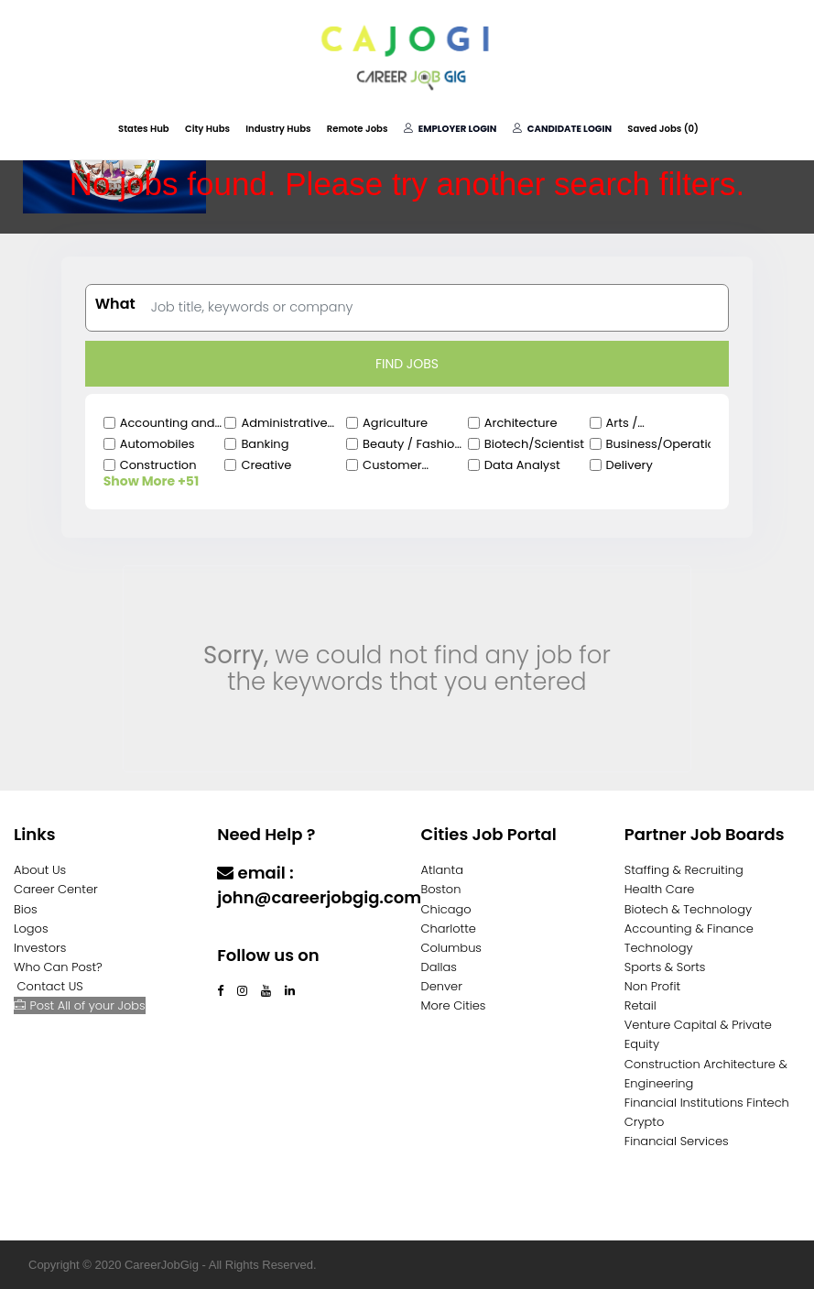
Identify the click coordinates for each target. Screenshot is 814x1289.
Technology (658, 947)
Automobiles (157, 444)
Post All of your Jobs (80, 1005)
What (115, 304)
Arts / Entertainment (648, 423)
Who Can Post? (58, 967)
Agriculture (395, 422)
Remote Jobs (357, 129)
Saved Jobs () (660, 129)
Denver (441, 986)
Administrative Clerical (284, 423)
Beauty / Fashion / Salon (412, 444)
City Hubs (209, 129)
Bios (26, 909)
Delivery (629, 465)
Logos (31, 928)
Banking (264, 444)
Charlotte (448, 928)
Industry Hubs (279, 129)
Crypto (644, 1122)
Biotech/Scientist (534, 444)
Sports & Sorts (665, 967)
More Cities (453, 1005)
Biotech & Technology (688, 909)
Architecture (521, 422)
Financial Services (676, 1141)
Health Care (659, 889)
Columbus (452, 947)
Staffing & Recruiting (683, 870)
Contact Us (265, 933)
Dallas (439, 967)
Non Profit (652, 986)
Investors (40, 947)
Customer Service (392, 465)
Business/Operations (658, 444)
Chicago (446, 909)
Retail (640, 1005)
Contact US (50, 986)
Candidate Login (561, 129)
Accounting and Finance (167, 423)
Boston (441, 889)
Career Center (56, 889)
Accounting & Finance (689, 928)
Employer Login (449, 129)
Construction (158, 465)
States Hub (146, 129)
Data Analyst (522, 465)
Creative (266, 465)
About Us (40, 870)
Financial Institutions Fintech (706, 1102)
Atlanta (442, 870)
